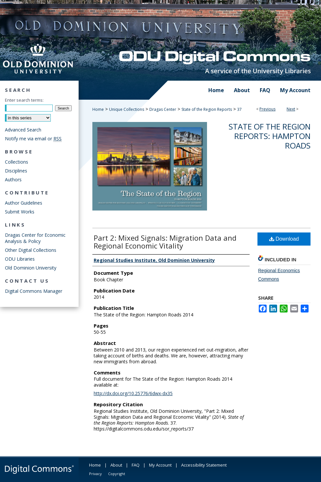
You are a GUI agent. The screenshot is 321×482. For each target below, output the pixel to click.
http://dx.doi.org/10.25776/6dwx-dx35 (133, 393)
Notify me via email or (33, 138)
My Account (160, 465)
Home (98, 109)
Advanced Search (23, 130)
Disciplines (16, 171)
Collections (16, 162)
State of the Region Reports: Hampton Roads (270, 136)
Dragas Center (162, 109)
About (116, 465)
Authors (13, 179)
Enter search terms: (24, 100)
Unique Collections (126, 109)
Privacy (95, 473)
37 (239, 109)
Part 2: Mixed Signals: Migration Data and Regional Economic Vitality (165, 242)
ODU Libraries (20, 259)
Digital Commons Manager (33, 291)
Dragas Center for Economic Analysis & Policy (35, 238)
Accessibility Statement (204, 465)
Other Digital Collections (30, 250)
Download (284, 239)
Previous (267, 109)
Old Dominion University (30, 268)
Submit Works (19, 212)
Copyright (116, 473)
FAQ (136, 465)
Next (291, 109)
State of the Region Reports (206, 109)
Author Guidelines (23, 203)
